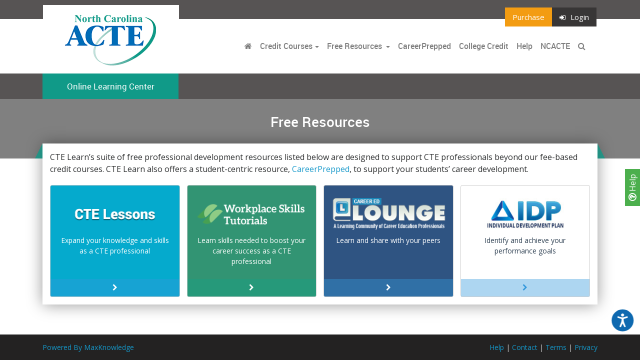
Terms (556, 347)
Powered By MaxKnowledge (88, 347)
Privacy (586, 347)
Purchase (528, 17)
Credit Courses (286, 46)
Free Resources (354, 46)
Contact (525, 347)
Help (632, 187)
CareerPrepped (424, 46)
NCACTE (555, 46)
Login (574, 17)
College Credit (483, 46)
